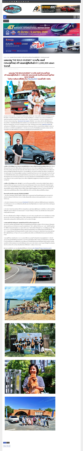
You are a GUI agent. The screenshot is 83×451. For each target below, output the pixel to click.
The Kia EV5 (32, 79)
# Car (8, 442)
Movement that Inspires (24, 121)
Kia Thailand (36, 248)
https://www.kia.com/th (45, 248)
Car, (17, 68)
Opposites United (46, 124)
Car (8, 57)
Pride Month (25, 202)
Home (5, 57)
